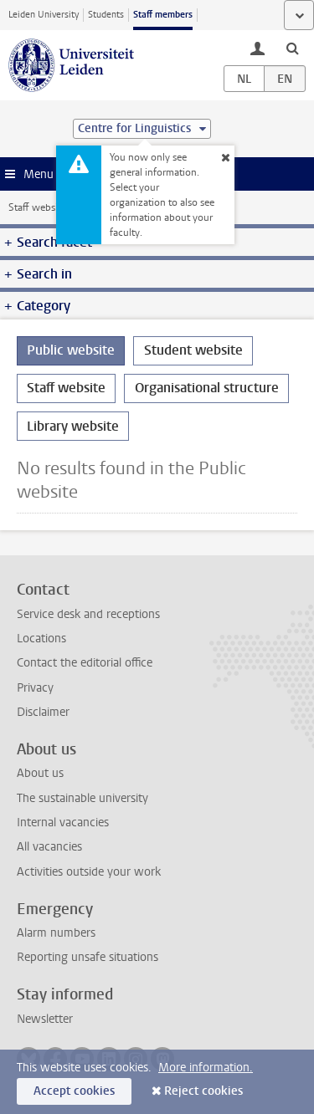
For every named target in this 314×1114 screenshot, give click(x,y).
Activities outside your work (89, 872)
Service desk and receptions (88, 614)
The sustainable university (82, 798)
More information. (205, 1068)
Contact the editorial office (84, 663)
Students (106, 14)
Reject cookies (203, 1091)
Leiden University (43, 14)
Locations (41, 638)
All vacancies (49, 847)
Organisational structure (207, 387)
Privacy (35, 688)
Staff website (37, 207)
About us (40, 773)
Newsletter (45, 1019)
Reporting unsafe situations (87, 957)
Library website (73, 426)
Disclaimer (43, 712)
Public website (71, 350)
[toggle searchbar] (292, 47)
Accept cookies (74, 1091)
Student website (193, 350)
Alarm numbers (56, 933)
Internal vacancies (63, 822)
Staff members (163, 14)
